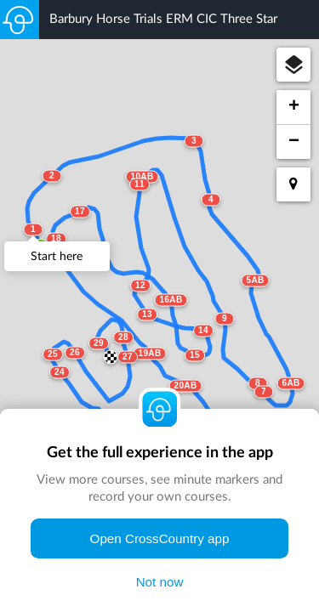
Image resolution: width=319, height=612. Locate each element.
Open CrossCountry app (160, 538)
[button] (293, 65)
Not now (160, 582)
